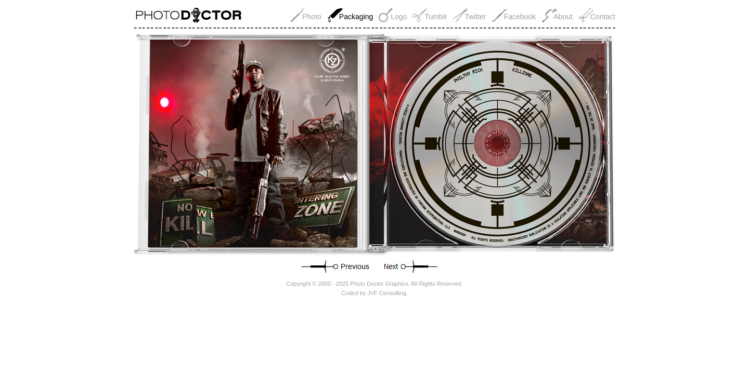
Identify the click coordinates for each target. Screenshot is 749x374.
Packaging (356, 16)
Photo (311, 16)
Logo (399, 16)
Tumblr (435, 16)
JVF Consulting (386, 293)
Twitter (475, 16)
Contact (602, 16)
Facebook (520, 16)
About (563, 16)
